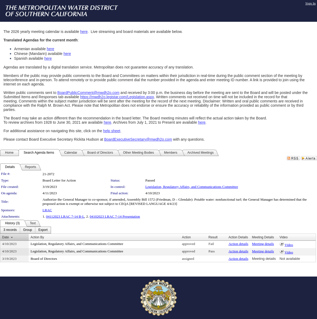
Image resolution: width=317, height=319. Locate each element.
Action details (238, 244)
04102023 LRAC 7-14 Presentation (115, 216)
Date (5, 237)
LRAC (47, 210)
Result (213, 237)
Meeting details (263, 244)
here (84, 31)
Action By (37, 237)
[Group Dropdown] (27, 230)
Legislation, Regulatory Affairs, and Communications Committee (191, 187)
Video (289, 245)
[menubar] (25, 230)
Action (186, 237)
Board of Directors (44, 259)
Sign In (310, 3)
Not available (290, 259)
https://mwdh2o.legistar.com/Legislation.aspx (117, 97)
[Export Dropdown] (43, 230)
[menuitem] (10, 230)
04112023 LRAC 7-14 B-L (65, 216)
